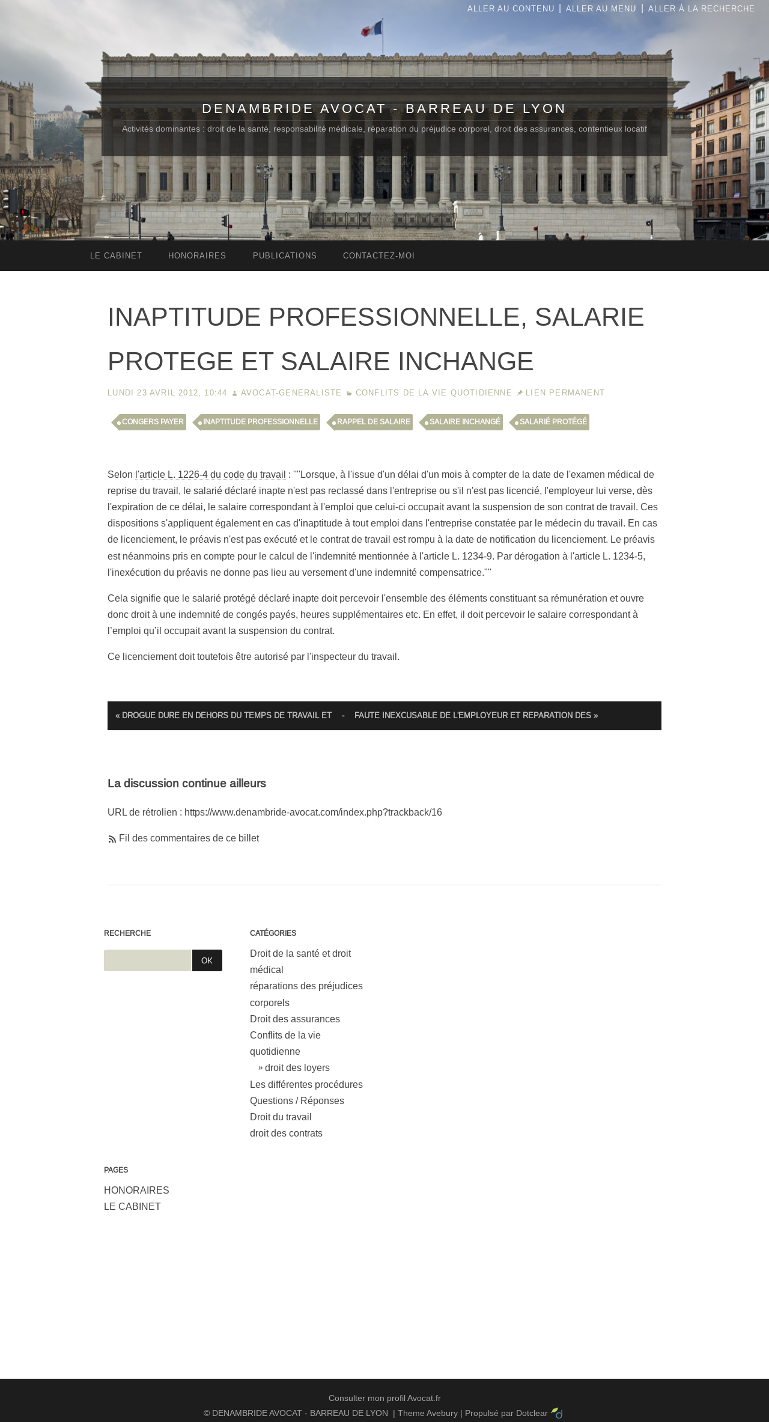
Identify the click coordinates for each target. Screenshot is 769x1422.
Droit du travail (281, 1117)
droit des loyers (297, 1068)
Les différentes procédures (306, 1084)
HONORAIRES (136, 1190)
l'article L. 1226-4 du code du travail (210, 474)
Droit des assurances (295, 1019)
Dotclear (532, 1413)
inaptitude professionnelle (260, 422)
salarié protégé (553, 422)
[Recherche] (147, 960)
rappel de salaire (373, 422)
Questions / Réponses (297, 1101)
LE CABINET (132, 1206)
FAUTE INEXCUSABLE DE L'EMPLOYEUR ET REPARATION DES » (476, 715)
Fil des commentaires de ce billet (189, 838)
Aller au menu (601, 8)
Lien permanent (565, 392)
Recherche (127, 933)
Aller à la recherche (701, 8)
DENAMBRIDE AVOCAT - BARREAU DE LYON (384, 108)
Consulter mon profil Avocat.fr (385, 1398)
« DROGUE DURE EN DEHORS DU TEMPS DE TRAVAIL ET (223, 715)
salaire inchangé (465, 422)
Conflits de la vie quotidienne (434, 392)
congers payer (153, 422)
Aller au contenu (511, 8)
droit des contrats (286, 1133)
